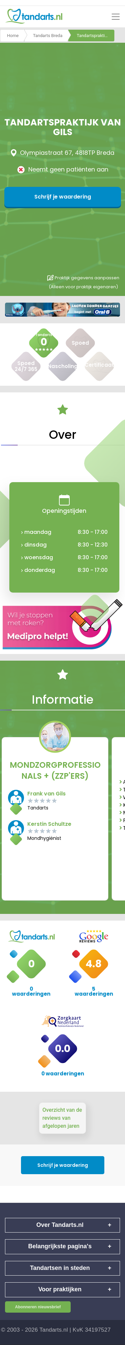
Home (13, 35)
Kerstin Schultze (49, 824)
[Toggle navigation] (115, 16)
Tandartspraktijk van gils (96, 35)
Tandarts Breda (47, 35)
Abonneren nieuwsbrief (38, 1307)
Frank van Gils (46, 793)
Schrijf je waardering (62, 197)
